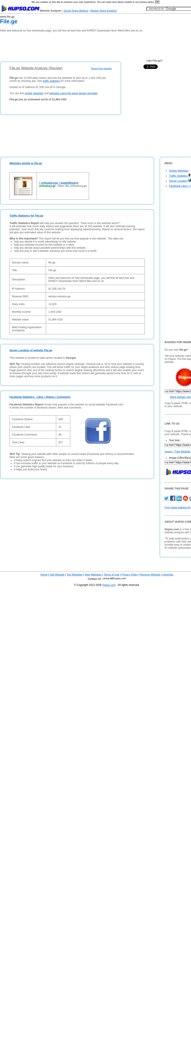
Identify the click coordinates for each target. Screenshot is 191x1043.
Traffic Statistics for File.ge (26, 215)
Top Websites (75, 574)
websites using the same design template (73, 93)
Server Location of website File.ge (30, 350)
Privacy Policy (129, 574)
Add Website (57, 574)
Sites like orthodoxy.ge (72, 186)
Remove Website (150, 574)
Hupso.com (109, 585)
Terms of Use (111, 574)
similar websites (34, 93)
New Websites (93, 574)
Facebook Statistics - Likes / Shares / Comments (39, 397)
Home (43, 574)
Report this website (101, 68)
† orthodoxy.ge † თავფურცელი (58, 182)
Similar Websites (179, 170)
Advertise (167, 574)
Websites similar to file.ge (25, 163)
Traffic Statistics (180, 175)
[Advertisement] (80, 45)
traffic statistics (51, 81)
